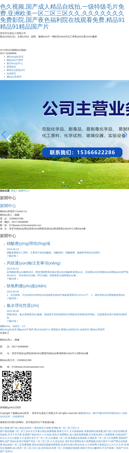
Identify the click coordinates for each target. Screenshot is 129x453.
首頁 (13, 190)
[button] (125, 134)
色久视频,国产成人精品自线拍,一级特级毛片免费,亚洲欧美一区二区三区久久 (40, 428)
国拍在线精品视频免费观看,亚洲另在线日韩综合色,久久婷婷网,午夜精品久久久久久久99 (77, 444)
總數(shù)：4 (7, 326)
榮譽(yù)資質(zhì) (16, 70)
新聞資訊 (11, 66)
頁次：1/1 (20, 326)
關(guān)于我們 (15, 60)
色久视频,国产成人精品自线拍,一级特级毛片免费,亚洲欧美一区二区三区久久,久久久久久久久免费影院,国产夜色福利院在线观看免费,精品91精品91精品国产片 (62, 16)
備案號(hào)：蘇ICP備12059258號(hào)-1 (100, 413)
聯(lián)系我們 (14, 76)
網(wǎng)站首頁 (15, 56)
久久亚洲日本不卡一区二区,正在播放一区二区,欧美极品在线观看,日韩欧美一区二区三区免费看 (69, 438)
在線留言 (11, 73)
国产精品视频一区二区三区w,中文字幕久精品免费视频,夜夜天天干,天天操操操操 (41, 431)
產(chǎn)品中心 (15, 63)
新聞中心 (23, 190)
